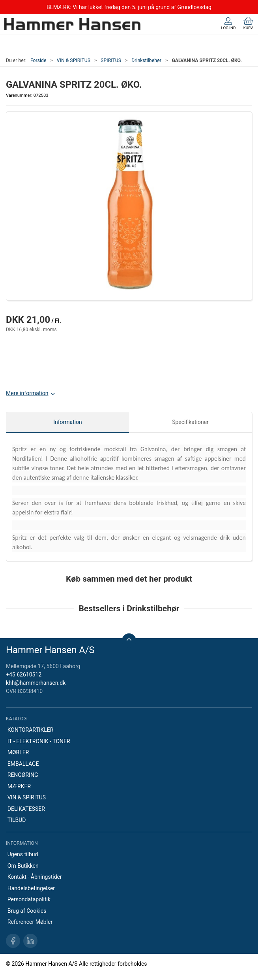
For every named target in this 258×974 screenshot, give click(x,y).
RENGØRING (22, 775)
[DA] (72, 24)
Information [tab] (67, 422)
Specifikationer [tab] (190, 422)
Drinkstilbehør (146, 60)
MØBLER (18, 752)
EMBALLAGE (23, 764)
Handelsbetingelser (31, 888)
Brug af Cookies (27, 911)
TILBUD (16, 820)
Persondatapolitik (28, 899)
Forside (38, 60)
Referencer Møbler (30, 922)
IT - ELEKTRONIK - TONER (38, 741)
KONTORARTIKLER (30, 730)
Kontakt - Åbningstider (34, 877)
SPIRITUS (111, 60)
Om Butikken (23, 866)
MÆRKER (19, 786)
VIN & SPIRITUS (73, 60)
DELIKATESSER (26, 809)
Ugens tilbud (22, 854)
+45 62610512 (23, 674)
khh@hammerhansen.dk (35, 683)
